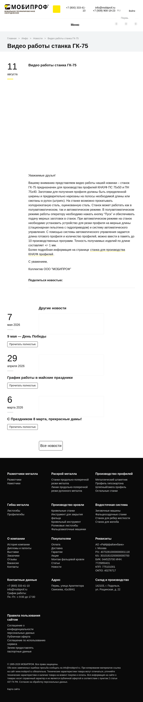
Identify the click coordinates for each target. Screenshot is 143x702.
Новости (56, 566)
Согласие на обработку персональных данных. (43, 682)
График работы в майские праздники (40, 378)
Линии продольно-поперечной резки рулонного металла (69, 489)
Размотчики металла (22, 473)
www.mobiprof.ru (24, 671)
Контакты (12, 566)
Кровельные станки (63, 510)
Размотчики (14, 479)
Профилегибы (15, 514)
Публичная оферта (18, 636)
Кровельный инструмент (66, 521)
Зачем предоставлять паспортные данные (20, 649)
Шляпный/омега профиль (110, 487)
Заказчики (13, 555)
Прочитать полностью (22, 344)
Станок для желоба (107, 521)
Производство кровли (67, 504)
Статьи (55, 563)
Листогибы (13, 510)
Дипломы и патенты (19, 548)
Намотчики (13, 483)
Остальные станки (106, 490)
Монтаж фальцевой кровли (67, 559)
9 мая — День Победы (26, 336)
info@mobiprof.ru (71, 668)
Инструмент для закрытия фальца (67, 516)
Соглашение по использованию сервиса (26, 642)
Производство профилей (114, 473)
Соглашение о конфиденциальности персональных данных (20, 629)
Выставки (13, 551)
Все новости (50, 446)
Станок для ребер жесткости (112, 518)
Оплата (55, 544)
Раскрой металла (64, 473)
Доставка (57, 548)
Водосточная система (111, 504)
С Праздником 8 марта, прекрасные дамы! (44, 419)
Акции (55, 555)
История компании (18, 544)
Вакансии (13, 563)
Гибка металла (18, 504)
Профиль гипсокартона (109, 483)
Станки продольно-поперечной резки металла (70, 481)
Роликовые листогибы (64, 525)
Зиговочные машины (107, 510)
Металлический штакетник (111, 479)
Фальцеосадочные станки (110, 514)
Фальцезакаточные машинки (68, 529)
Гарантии (57, 551)
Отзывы (12, 559)
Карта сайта (13, 689)
